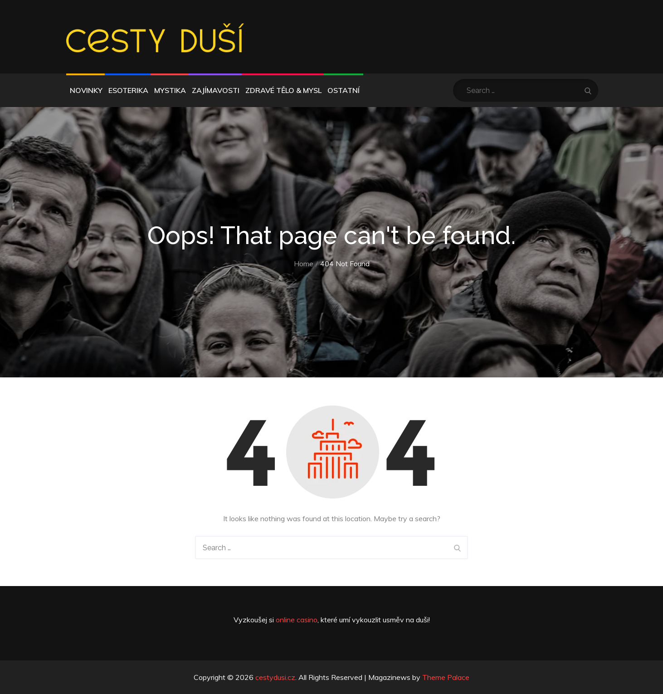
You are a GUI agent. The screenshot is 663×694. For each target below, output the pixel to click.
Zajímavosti (215, 90)
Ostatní (343, 90)
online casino (296, 619)
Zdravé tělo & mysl (283, 90)
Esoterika (128, 90)
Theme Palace (445, 677)
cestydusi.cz (275, 677)
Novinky (86, 90)
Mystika (170, 90)
